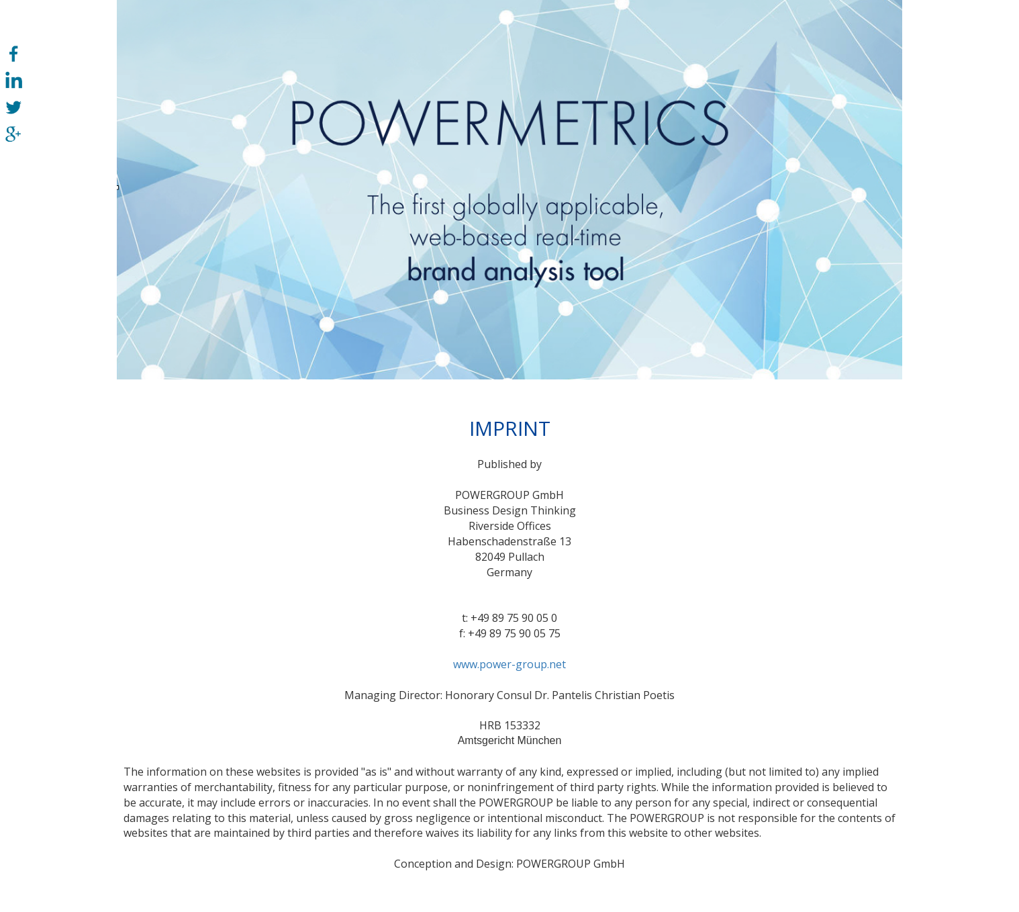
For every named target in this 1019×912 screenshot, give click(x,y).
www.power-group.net (509, 664)
